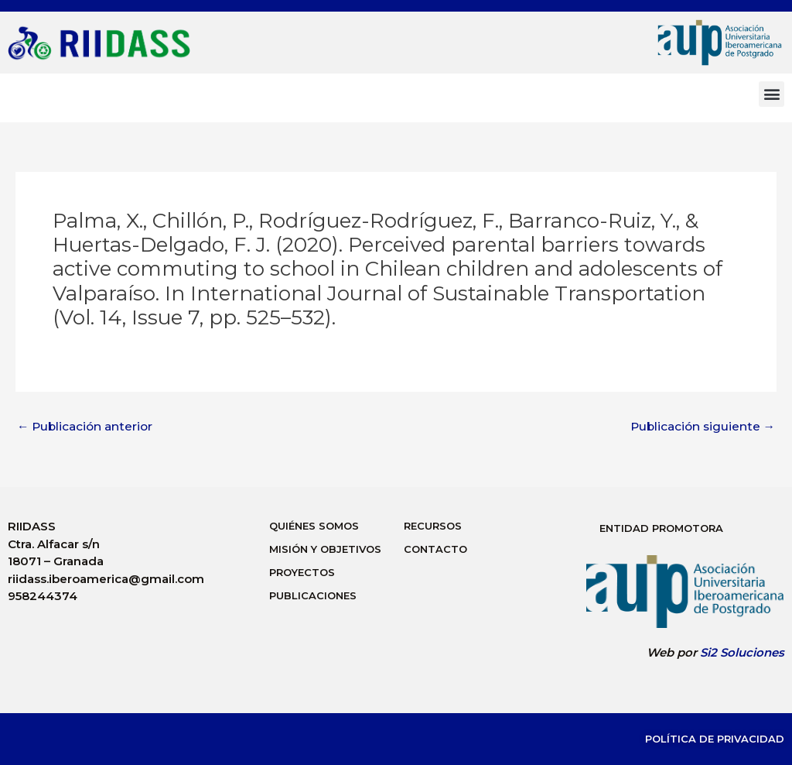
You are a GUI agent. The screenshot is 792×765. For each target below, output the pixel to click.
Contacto (435, 549)
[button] (771, 94)
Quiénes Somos (314, 526)
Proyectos (302, 572)
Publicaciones (313, 595)
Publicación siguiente (700, 426)
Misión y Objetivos (325, 549)
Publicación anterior (87, 426)
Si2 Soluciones (742, 652)
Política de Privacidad (714, 738)
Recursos (433, 526)
